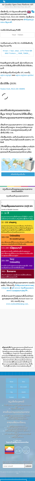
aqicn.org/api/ (5, 75)
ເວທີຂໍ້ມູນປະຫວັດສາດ (17, 437)
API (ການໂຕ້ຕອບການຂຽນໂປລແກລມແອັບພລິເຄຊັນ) (17, 434)
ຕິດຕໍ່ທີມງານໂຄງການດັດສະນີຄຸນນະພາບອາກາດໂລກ (17, 406)
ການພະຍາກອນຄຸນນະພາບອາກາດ (17, 429)
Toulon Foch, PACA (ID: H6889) (12, 89)
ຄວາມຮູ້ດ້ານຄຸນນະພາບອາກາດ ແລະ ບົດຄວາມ (17, 415)
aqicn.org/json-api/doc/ (25, 75)
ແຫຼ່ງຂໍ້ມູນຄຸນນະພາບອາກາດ (17, 426)
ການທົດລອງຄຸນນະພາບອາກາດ (17, 417)
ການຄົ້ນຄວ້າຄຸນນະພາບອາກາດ (16, 412)
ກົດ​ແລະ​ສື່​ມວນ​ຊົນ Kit (17, 408)
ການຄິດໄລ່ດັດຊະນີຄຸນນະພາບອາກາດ (17, 428)
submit (28, 466)
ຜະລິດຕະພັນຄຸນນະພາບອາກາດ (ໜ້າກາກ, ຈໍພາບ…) (17, 431)
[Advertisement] (17, 327)
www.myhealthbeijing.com (17, 304)
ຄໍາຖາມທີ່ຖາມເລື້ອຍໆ (16, 422)
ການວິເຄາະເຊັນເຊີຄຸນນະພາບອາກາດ (17, 419)
